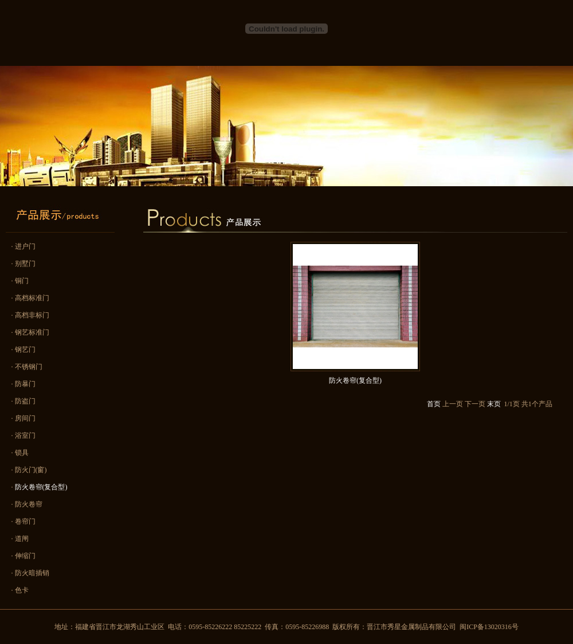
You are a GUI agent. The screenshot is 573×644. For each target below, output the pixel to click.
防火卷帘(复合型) (355, 380)
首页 (434, 404)
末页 (494, 404)
